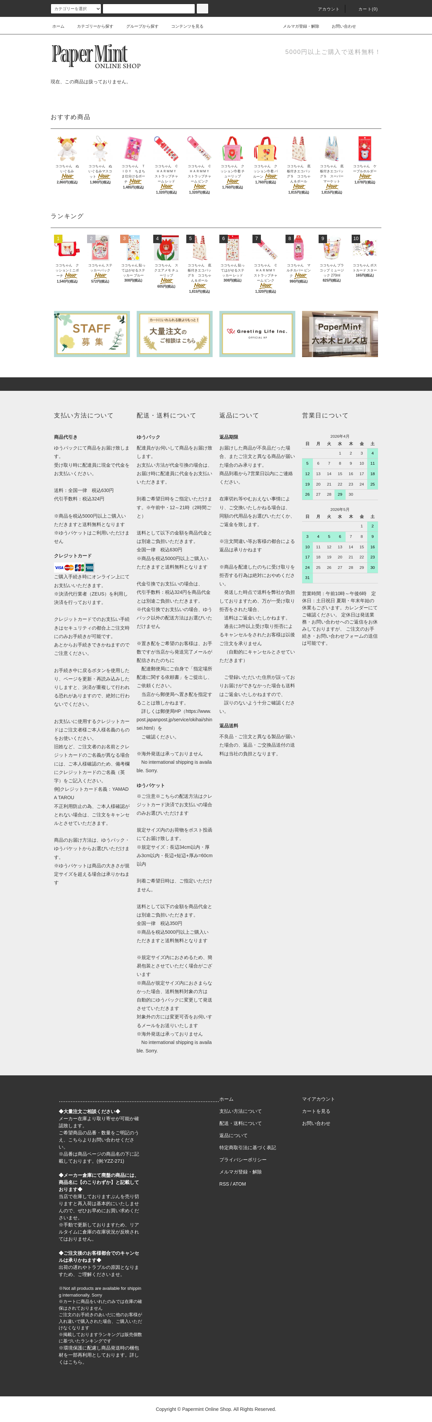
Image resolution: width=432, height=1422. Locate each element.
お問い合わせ (340, 26)
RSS (224, 1184)
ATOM (239, 1184)
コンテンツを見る (183, 26)
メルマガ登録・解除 (297, 26)
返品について (233, 1135)
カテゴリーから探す (91, 26)
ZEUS (98, 594)
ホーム (58, 26)
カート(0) (364, 9)
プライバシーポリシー (243, 1159)
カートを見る (316, 1111)
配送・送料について (240, 1123)
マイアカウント (318, 1099)
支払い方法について (240, 1111)
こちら (75, 1139)
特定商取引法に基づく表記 (247, 1147)
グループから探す (138, 26)
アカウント (325, 9)
